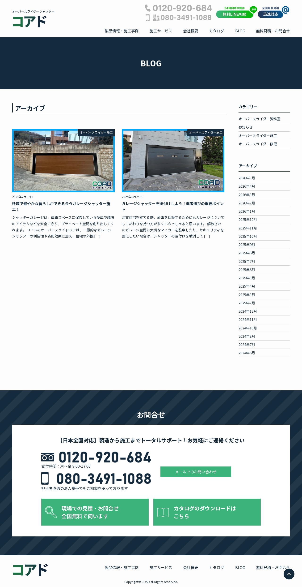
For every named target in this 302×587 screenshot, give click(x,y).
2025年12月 (248, 219)
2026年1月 (247, 211)
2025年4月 (247, 286)
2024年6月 (247, 352)
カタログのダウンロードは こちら (205, 512)
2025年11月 (248, 227)
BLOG (240, 31)
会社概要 (190, 31)
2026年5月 (247, 177)
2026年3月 (247, 194)
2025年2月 (247, 302)
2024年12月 (248, 311)
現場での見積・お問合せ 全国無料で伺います (90, 512)
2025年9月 (247, 244)
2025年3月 (247, 294)
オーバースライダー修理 (258, 143)
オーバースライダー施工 (258, 135)
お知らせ (246, 127)
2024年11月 (248, 319)
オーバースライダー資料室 (260, 118)
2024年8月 (247, 336)
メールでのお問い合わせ (196, 472)
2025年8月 (247, 252)
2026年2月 (247, 202)
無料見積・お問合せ (273, 31)
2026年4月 (247, 186)
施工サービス (161, 31)
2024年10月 (248, 327)
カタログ (216, 31)
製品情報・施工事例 (122, 31)
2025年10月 (248, 236)
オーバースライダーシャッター (33, 18)
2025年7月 (247, 261)
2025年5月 (247, 277)
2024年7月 (247, 344)
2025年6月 (247, 269)
